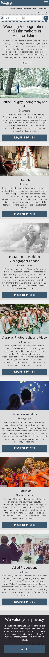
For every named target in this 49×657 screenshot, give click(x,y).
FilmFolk (24, 180)
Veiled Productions (25, 567)
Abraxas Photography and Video (24, 337)
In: (23, 18)
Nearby (25, 63)
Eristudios (24, 491)
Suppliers (9, 8)
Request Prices (24, 137)
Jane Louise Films (24, 414)
